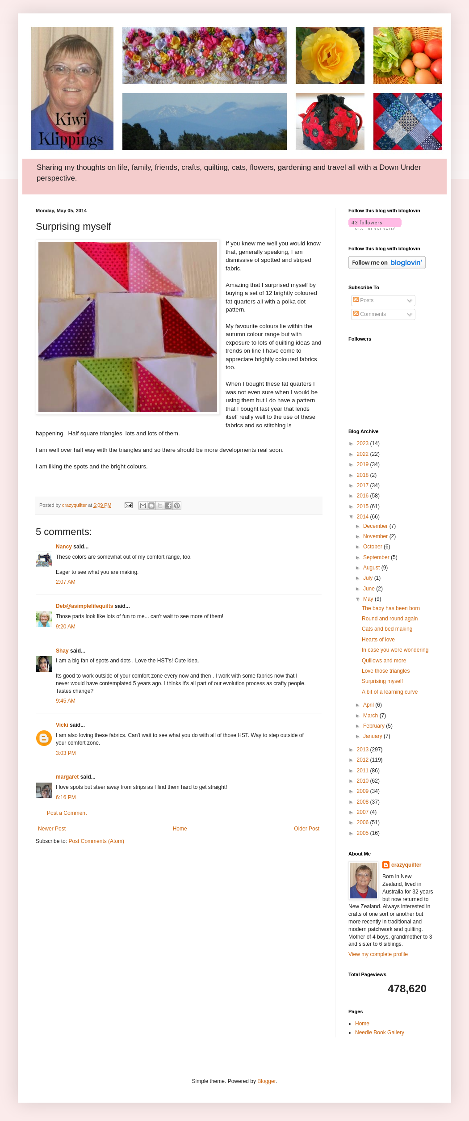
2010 (363, 781)
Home (180, 829)
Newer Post (52, 829)
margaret (67, 777)
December (376, 526)
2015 (363, 506)
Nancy (64, 547)
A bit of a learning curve (390, 692)
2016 (363, 496)
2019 (363, 464)
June (369, 589)
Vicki (62, 725)
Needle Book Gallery (379, 1032)
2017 (363, 485)
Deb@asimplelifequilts (84, 606)
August (372, 568)
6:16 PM (66, 797)
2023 (363, 443)
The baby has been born (391, 608)
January (373, 736)
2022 (363, 454)
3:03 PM (66, 753)
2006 (363, 822)
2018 (363, 475)
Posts (363, 300)
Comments (369, 314)
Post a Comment (67, 813)
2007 (363, 812)
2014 (363, 517)
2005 (363, 833)
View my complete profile (378, 954)
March (371, 715)
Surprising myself (382, 681)
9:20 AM (65, 627)
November (376, 536)
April (369, 705)
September (377, 557)
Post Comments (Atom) (96, 841)
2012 (363, 760)
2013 (363, 749)
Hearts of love (378, 639)
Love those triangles (386, 671)
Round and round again (390, 618)
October (373, 547)
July (368, 578)
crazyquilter (406, 865)
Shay (62, 651)
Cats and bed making (387, 629)
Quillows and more (384, 660)
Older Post (306, 829)
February (374, 726)
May (369, 599)
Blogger (266, 1081)
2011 (363, 770)
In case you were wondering (395, 650)
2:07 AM (65, 582)
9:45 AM (65, 701)
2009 (363, 791)
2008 (363, 802)
